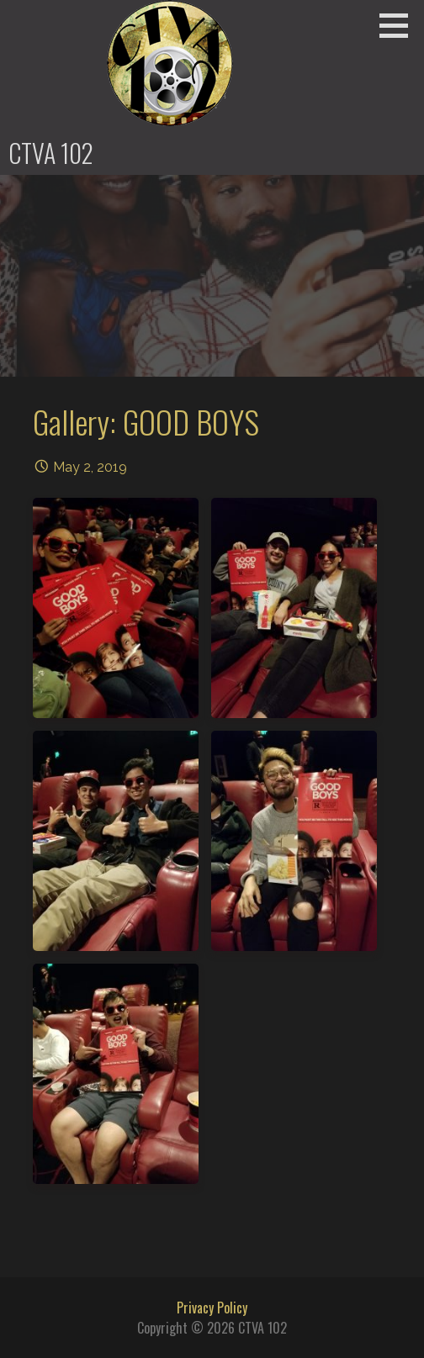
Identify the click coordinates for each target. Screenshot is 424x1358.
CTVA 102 (50, 153)
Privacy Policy (212, 1307)
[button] (399, 25)
